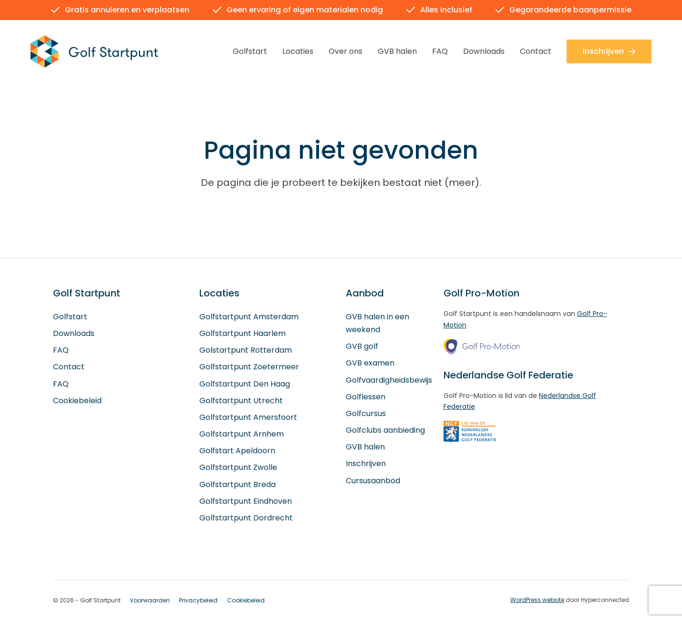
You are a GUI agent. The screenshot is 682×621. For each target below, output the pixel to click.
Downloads (484, 51)
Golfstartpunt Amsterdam (249, 316)
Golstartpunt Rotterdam (245, 350)
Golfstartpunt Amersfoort (248, 417)
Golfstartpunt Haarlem (242, 333)
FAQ (440, 51)
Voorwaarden (150, 601)
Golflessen (365, 396)
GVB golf (362, 346)
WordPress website (537, 600)
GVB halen (397, 51)
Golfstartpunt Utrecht (241, 400)
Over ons (345, 51)
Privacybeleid (198, 601)
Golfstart (250, 51)
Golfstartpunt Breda (237, 484)
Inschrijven (609, 51)
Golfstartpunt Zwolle (238, 467)
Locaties (297, 51)
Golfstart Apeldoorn (237, 451)
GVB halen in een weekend (377, 323)
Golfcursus (366, 413)
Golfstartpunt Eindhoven (245, 501)
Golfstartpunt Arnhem (241, 434)
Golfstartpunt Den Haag (244, 383)
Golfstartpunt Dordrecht (246, 518)
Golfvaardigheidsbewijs (389, 380)
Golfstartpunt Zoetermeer (249, 367)
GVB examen (370, 363)
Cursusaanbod (373, 480)
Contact (535, 51)
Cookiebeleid (77, 400)
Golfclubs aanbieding (385, 430)
